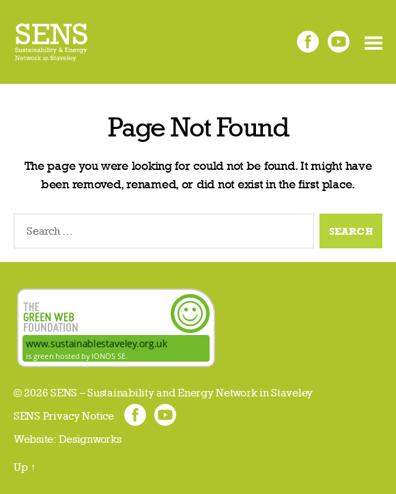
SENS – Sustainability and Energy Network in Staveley (182, 392)
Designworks (90, 439)
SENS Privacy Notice (64, 415)
